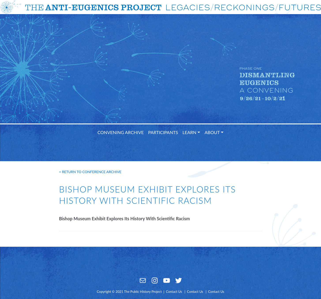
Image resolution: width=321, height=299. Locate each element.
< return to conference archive (90, 172)
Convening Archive (121, 132)
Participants (163, 132)
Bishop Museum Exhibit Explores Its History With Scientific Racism (124, 218)
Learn (189, 132)
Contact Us (174, 291)
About (212, 132)
